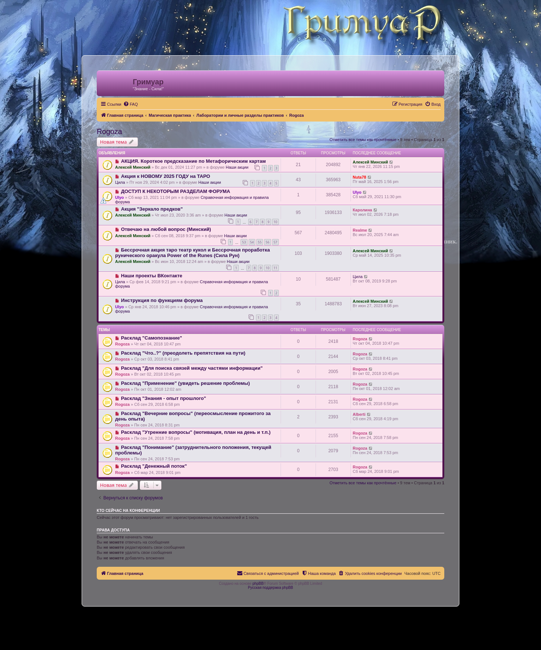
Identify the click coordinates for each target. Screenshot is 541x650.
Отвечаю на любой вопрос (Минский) (166, 229)
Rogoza (109, 131)
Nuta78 (359, 177)
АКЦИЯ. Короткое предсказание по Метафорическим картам (193, 161)
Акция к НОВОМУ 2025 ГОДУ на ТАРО (165, 176)
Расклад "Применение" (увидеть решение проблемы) (185, 383)
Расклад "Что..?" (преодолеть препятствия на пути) (183, 353)
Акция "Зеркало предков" (152, 209)
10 (275, 221)
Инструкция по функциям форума (162, 300)
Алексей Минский (132, 167)
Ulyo (119, 197)
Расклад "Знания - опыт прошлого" (163, 398)
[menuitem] (130, 104)
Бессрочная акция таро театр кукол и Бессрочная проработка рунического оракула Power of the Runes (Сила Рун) (192, 252)
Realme (360, 230)
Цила (120, 182)
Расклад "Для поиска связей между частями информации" (192, 368)
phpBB (258, 584)
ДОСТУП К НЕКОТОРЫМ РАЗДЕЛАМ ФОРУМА (175, 191)
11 (275, 268)
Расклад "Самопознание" (151, 338)
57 (275, 242)
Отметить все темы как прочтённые (363, 139)
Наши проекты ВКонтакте (151, 275)
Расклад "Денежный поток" (154, 466)
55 (259, 242)
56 (267, 242)
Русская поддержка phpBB (270, 588)
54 (252, 242)
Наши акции (237, 167)
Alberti (359, 414)
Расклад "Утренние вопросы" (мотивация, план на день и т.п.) (196, 432)
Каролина (362, 210)
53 (244, 242)
